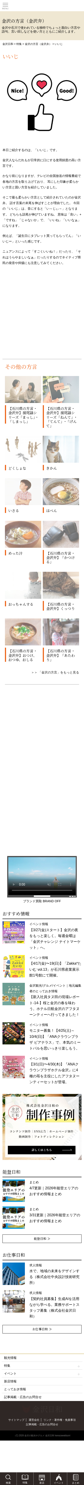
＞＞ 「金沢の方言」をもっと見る (55, 672)
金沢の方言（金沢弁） (38, 44)
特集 (19, 44)
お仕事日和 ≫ (42, 1329)
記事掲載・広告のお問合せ (23, 1397)
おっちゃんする (20, 604)
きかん (51, 468)
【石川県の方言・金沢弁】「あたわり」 (60, 655)
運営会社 (34, 1419)
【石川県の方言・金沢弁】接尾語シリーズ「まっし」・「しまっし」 (23, 415)
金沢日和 (7, 44)
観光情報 (10, 1358)
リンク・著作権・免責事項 (59, 1419)
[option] (42, 1127)
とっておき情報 (15, 1389)
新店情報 (10, 1381)
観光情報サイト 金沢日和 (42, 5)
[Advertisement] (42, 315)
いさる (13, 510)
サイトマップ (16, 1419)
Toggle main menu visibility (5, 4)
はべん (51, 510)
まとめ (53, 1188)
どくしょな (17, 468)
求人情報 (54, 1304)
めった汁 (15, 553)
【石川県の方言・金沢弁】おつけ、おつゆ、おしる (22, 655)
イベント (42, 1373)
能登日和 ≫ (42, 1238)
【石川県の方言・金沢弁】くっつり (60, 606)
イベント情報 (54, 935)
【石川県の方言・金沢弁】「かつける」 (60, 557)
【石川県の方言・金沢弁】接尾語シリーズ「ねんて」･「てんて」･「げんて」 (61, 417)
